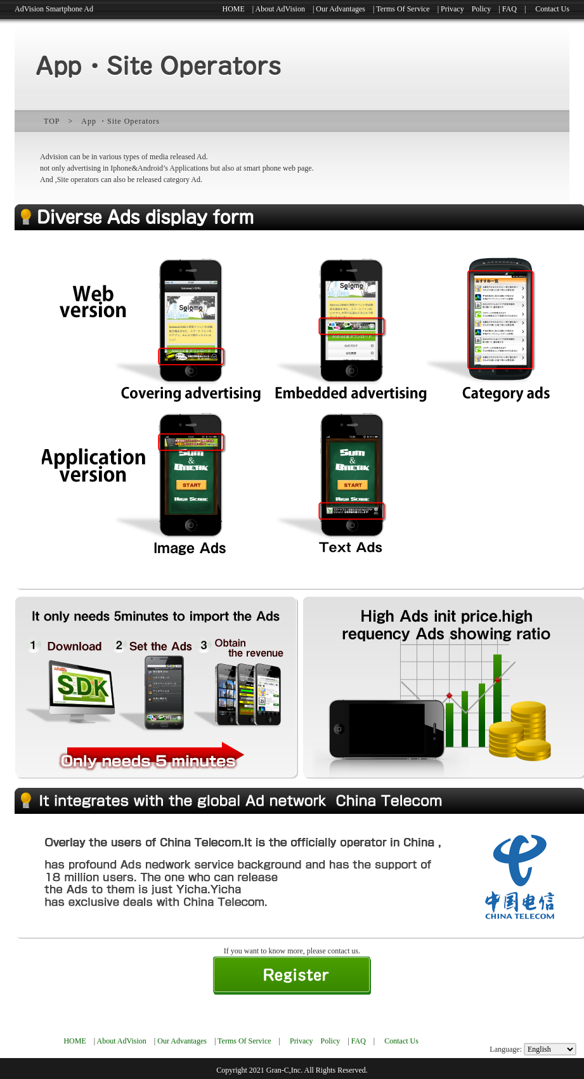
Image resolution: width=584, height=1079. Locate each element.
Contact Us (552, 8)
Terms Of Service (402, 8)
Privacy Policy (466, 8)
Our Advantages (340, 8)
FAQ (509, 8)
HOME (234, 8)
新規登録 (292, 976)
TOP (52, 121)
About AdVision (280, 8)
